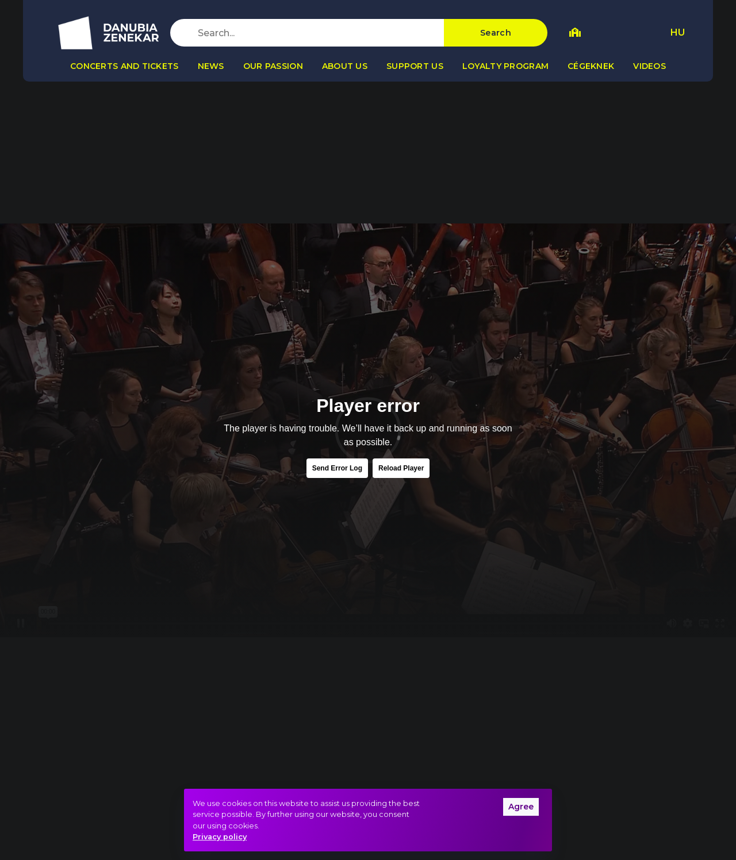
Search (495, 33)
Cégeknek (591, 66)
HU (677, 32)
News (211, 66)
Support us (414, 66)
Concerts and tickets (124, 66)
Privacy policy (220, 836)
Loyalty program (505, 66)
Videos (649, 66)
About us (344, 66)
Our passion (273, 66)
